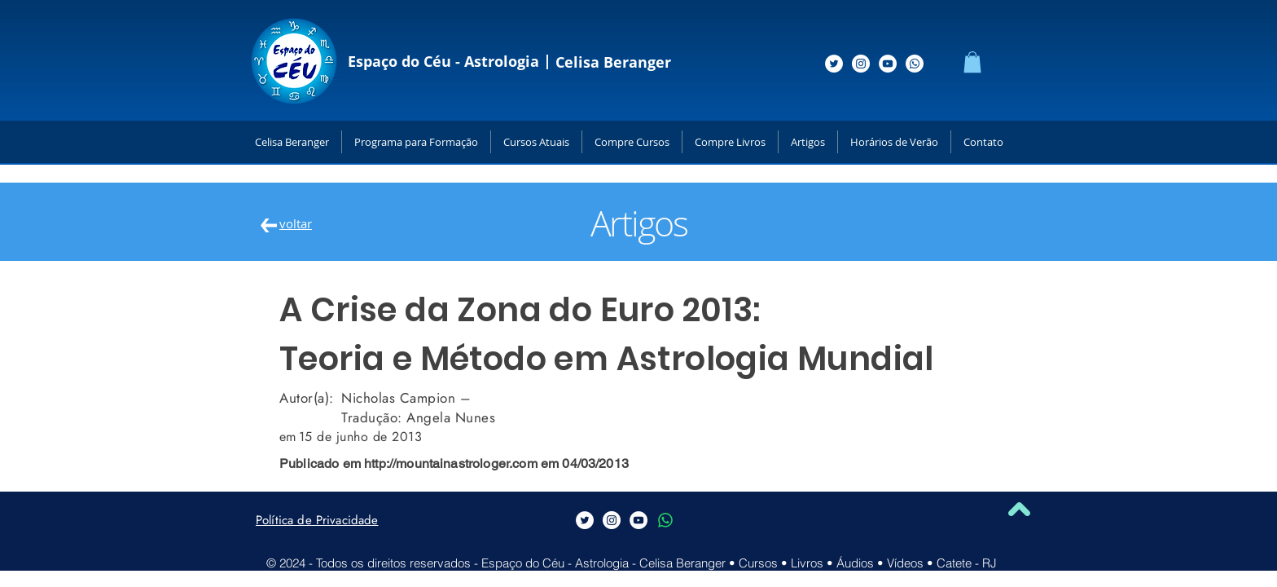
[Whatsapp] (915, 64)
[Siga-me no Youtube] (888, 64)
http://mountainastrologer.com (451, 463)
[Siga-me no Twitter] (834, 64)
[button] (972, 62)
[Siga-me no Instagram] (861, 64)
